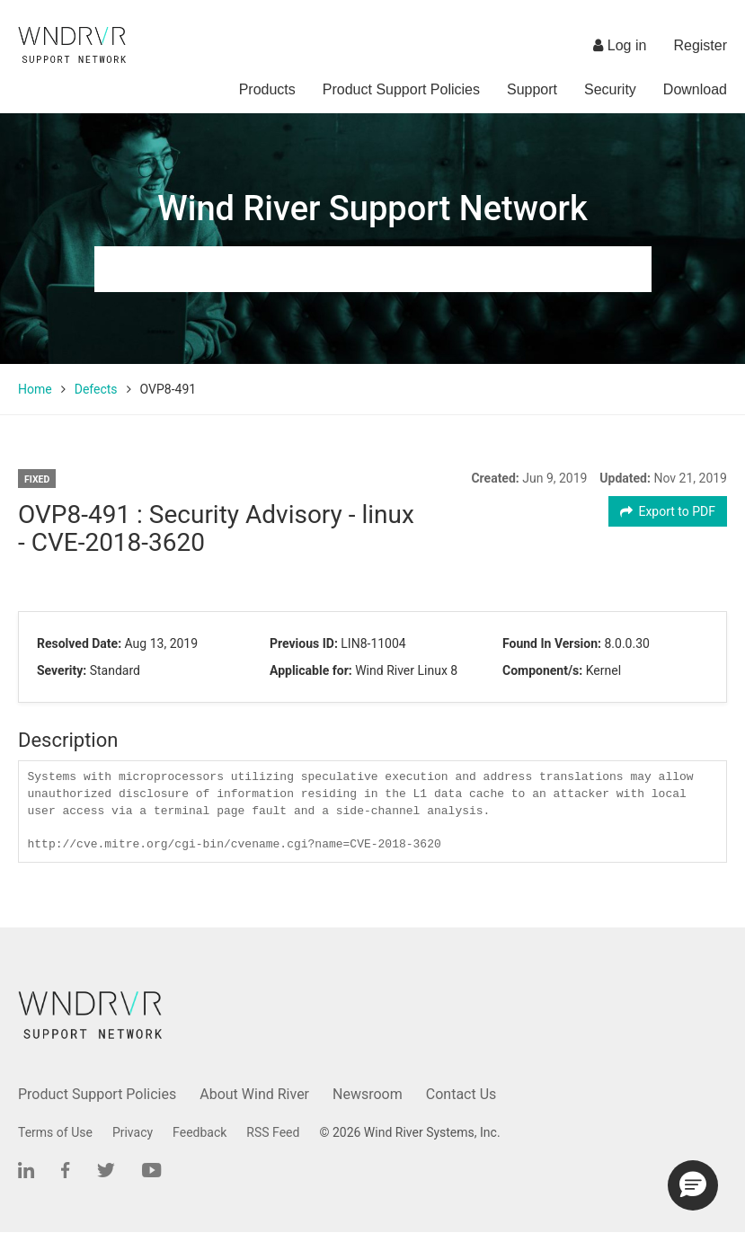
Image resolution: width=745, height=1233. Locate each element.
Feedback (199, 1132)
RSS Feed (272, 1132)
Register (700, 45)
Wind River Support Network (372, 208)
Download (695, 89)
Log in (619, 45)
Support (532, 89)
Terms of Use (55, 1132)
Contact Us (461, 1094)
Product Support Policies (401, 89)
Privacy (132, 1132)
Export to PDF (668, 511)
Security (610, 89)
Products (267, 89)
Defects (96, 389)
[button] (693, 1185)
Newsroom (368, 1094)
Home (35, 389)
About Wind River (254, 1094)
